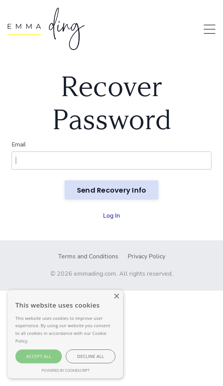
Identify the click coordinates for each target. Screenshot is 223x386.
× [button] (116, 296)
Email (19, 144)
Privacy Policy (146, 256)
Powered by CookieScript (66, 370)
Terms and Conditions (88, 256)
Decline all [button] (90, 356)
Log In (111, 215)
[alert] (65, 334)
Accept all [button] (38, 356)
